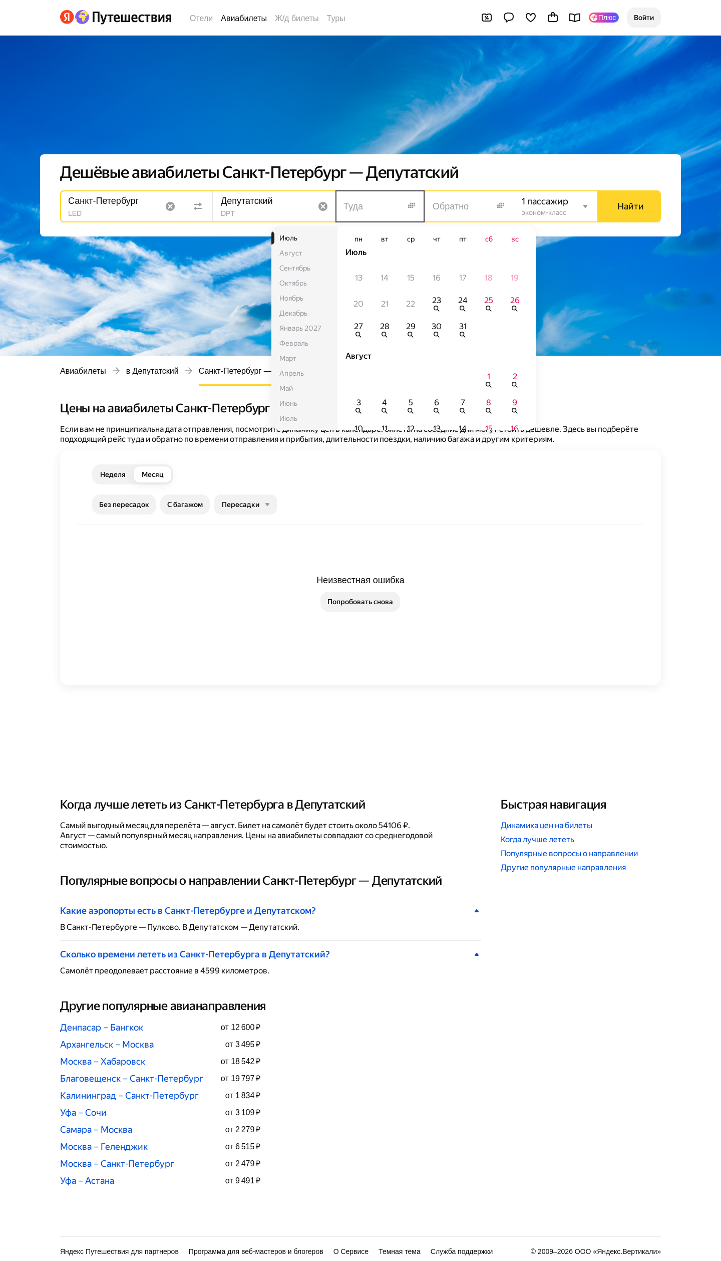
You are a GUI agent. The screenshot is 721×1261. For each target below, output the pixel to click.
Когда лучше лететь (537, 839)
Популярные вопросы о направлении (569, 853)
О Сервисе (351, 1251)
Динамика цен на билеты (546, 825)
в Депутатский (152, 371)
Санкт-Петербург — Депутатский (259, 371)
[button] (644, 18)
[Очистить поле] (170, 206)
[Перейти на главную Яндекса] (67, 17)
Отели (201, 18)
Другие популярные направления (563, 867)
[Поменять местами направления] (198, 206)
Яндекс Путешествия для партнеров (119, 1251)
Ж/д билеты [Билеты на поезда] (297, 18)
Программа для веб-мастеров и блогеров (256, 1251)
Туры (336, 18)
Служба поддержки (462, 1251)
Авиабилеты (244, 18)
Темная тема (400, 1251)
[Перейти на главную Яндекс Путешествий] (123, 17)
